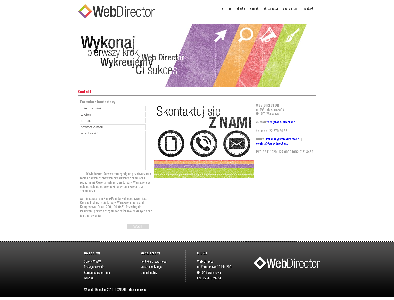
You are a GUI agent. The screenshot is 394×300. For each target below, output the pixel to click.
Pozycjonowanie (94, 266)
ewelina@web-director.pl (272, 143)
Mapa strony (150, 252)
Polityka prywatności (153, 261)
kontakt (308, 8)
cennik (254, 8)
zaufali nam (290, 8)
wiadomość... (113, 150)
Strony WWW (92, 261)
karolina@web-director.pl (283, 138)
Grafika (88, 277)
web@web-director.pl (281, 121)
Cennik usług (148, 272)
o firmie (226, 8)
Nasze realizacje (151, 266)
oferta (240, 8)
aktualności (270, 8)
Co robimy (92, 252)
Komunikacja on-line (97, 272)
